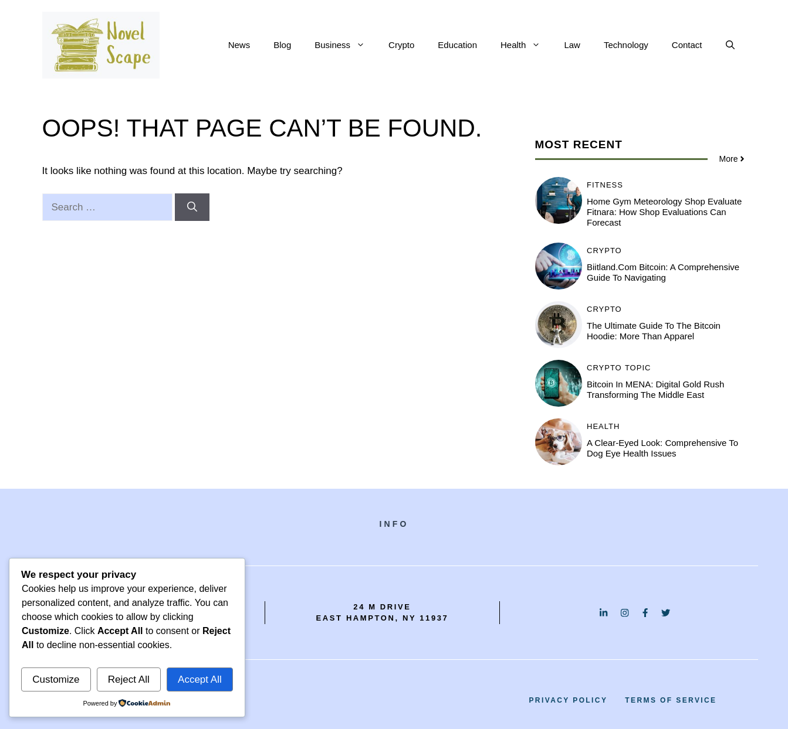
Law (572, 45)
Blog (282, 45)
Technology (626, 45)
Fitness (605, 185)
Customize (55, 679)
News (239, 45)
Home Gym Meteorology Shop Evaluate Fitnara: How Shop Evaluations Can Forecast (664, 211)
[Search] (192, 207)
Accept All (200, 679)
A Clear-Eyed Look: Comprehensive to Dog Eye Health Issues (662, 448)
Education (457, 45)
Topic (638, 368)
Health (526, 45)
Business (345, 45)
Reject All (129, 679)
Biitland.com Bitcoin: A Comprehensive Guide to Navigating (663, 272)
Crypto (401, 45)
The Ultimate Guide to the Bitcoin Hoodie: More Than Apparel (654, 331)
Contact (687, 45)
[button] (730, 45)
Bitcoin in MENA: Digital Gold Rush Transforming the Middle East (655, 389)
